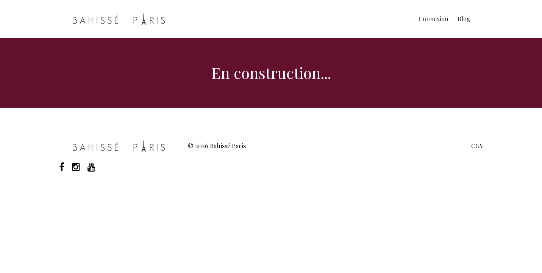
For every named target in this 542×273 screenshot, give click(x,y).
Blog (464, 19)
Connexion (433, 19)
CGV (477, 146)
